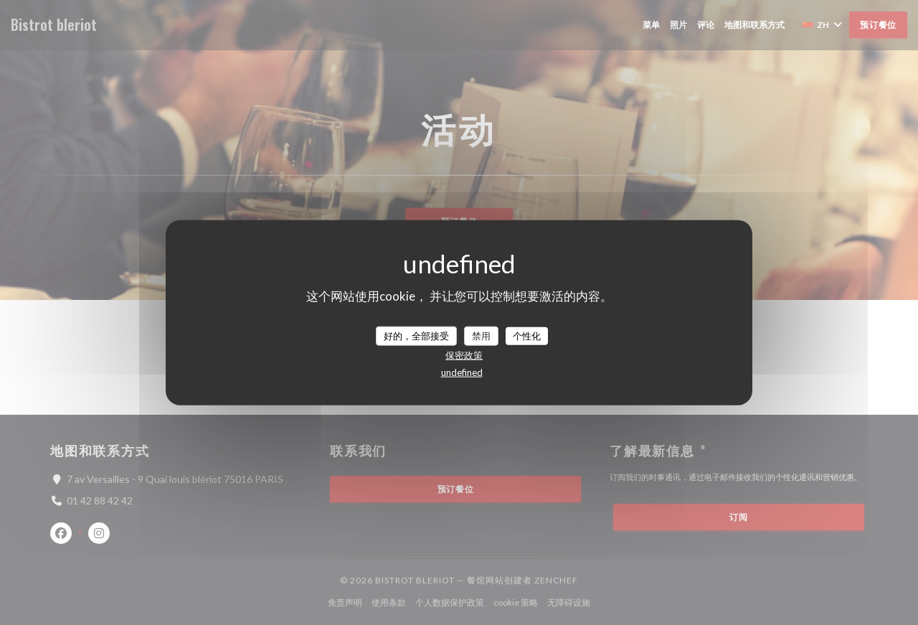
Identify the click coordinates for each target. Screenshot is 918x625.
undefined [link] (462, 372)
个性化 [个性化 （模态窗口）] (527, 335)
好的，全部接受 (416, 335)
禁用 (481, 335)
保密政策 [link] (464, 355)
